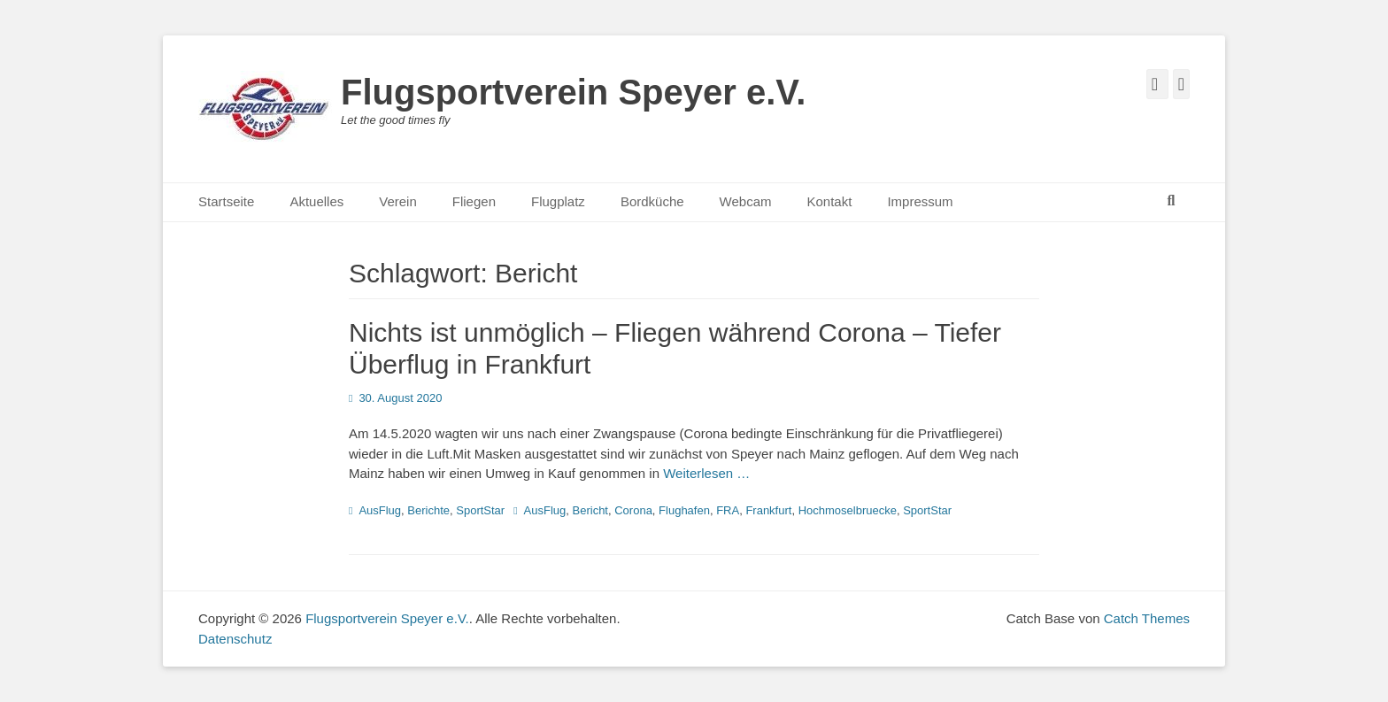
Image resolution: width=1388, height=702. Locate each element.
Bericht (590, 510)
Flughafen (684, 510)
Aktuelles (316, 201)
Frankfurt (768, 510)
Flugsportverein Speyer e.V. (573, 92)
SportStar (480, 510)
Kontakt (829, 201)
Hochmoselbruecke (847, 510)
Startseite (226, 201)
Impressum (919, 201)
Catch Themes (1147, 618)
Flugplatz (558, 201)
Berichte (428, 510)
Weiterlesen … (706, 473)
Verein (398, 201)
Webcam (746, 201)
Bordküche (652, 201)
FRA (727, 510)
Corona (633, 510)
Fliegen (474, 201)
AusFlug (380, 510)
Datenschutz (235, 638)
